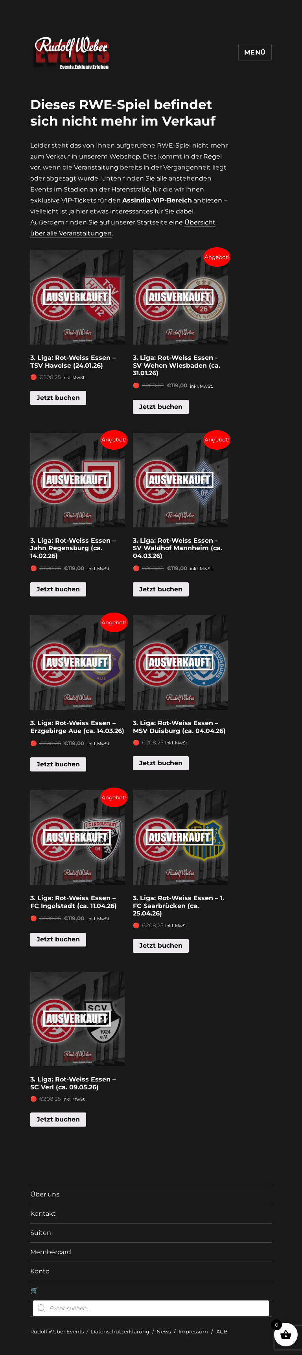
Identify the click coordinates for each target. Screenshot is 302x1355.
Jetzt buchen (58, 397)
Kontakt (43, 1213)
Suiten (40, 1232)
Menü (255, 52)
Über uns (44, 1194)
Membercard (50, 1252)
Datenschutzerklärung (120, 1331)
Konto (40, 1271)
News (164, 1331)
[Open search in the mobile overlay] (151, 1308)
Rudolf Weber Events (57, 1331)
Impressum (193, 1331)
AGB (222, 1331)
